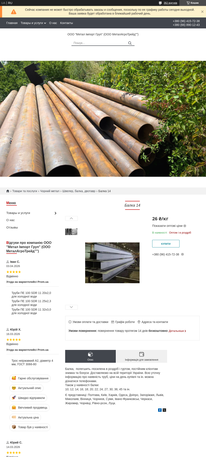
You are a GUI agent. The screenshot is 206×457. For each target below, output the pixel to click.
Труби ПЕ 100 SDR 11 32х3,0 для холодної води (31, 311)
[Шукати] (130, 43)
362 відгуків (170, 2)
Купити (165, 244)
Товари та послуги (24, 191)
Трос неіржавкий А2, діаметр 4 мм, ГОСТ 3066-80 (32, 362)
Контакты (66, 23)
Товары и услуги (32, 23)
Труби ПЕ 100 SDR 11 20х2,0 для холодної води (31, 294)
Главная (11, 23)
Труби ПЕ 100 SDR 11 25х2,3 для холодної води (31, 303)
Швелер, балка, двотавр (78, 191)
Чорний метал (49, 191)
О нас (53, 23)
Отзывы (12, 227)
